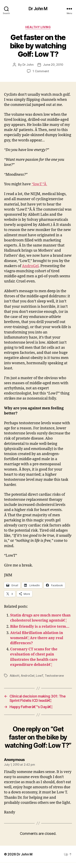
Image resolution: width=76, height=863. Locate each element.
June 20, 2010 (53, 65)
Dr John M (38, 9)
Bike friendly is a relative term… (39, 626)
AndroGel (30, 266)
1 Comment (41, 71)
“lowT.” (38, 184)
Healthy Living (38, 27)
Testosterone (54, 676)
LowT (39, 676)
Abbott (14, 676)
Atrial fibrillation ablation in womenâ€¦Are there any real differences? (36, 638)
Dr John (27, 65)
